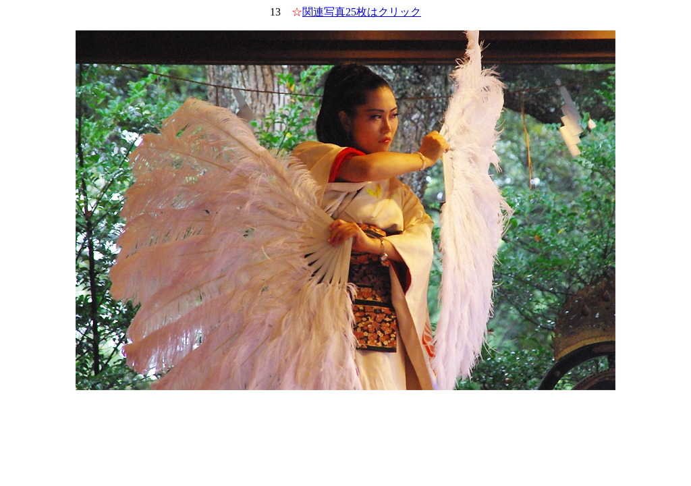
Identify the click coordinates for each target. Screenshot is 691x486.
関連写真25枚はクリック (361, 12)
